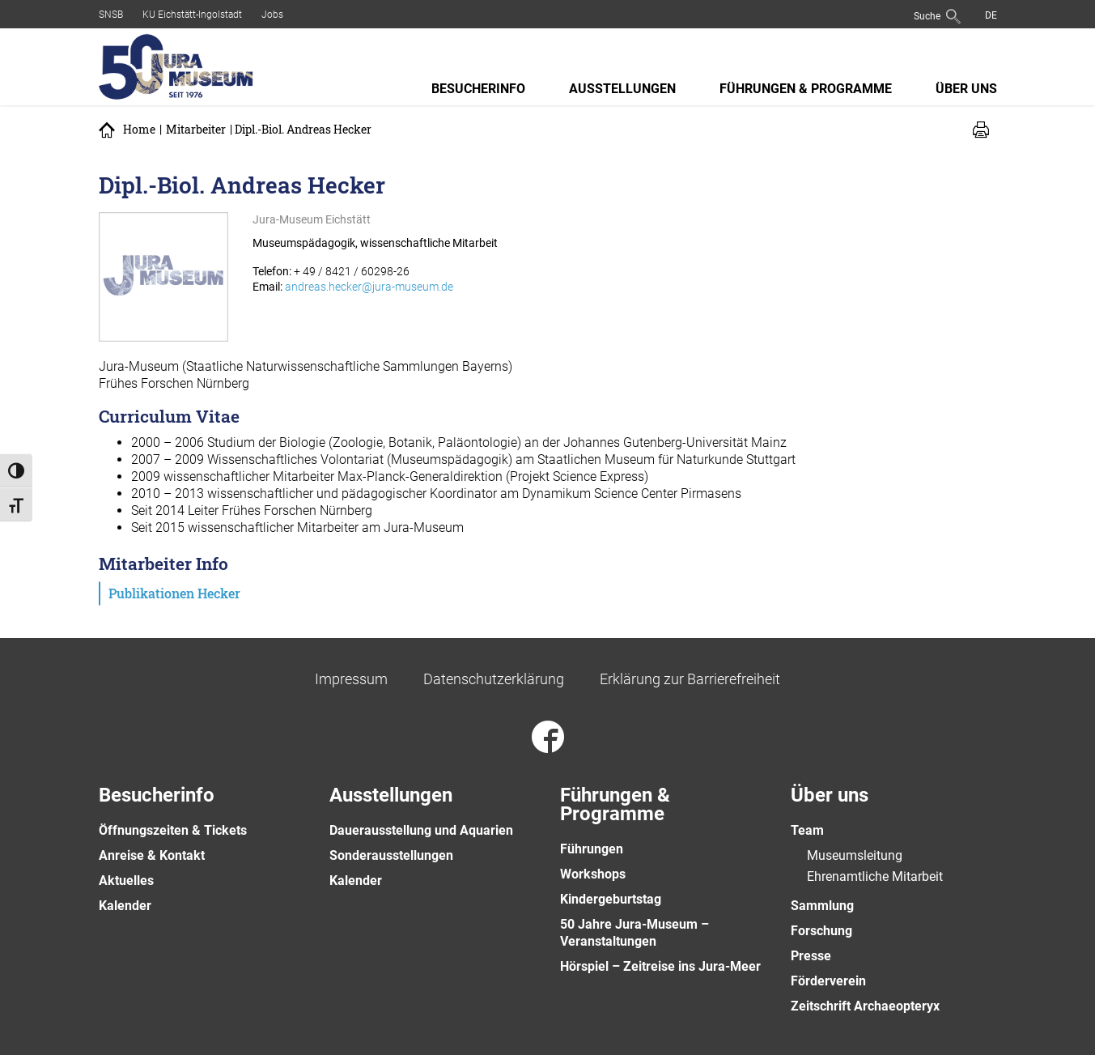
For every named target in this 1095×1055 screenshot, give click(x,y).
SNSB (111, 14)
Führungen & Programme (805, 88)
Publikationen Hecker (174, 593)
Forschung (821, 930)
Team (807, 830)
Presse (811, 956)
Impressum (351, 678)
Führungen (591, 849)
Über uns (966, 88)
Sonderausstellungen (391, 855)
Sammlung (822, 905)
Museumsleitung (854, 855)
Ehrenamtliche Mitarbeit (875, 876)
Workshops (593, 874)
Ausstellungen (622, 88)
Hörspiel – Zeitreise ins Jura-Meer (660, 966)
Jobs (272, 14)
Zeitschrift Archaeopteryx (865, 1006)
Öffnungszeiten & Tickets (173, 830)
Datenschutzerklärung (493, 678)
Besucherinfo (478, 88)
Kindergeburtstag (610, 899)
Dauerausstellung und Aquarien (421, 830)
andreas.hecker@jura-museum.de (369, 286)
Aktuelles (126, 880)
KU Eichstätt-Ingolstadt (192, 14)
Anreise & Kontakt (152, 855)
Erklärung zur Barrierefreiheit (690, 678)
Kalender (125, 905)
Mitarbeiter (196, 129)
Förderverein (828, 981)
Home (139, 129)
